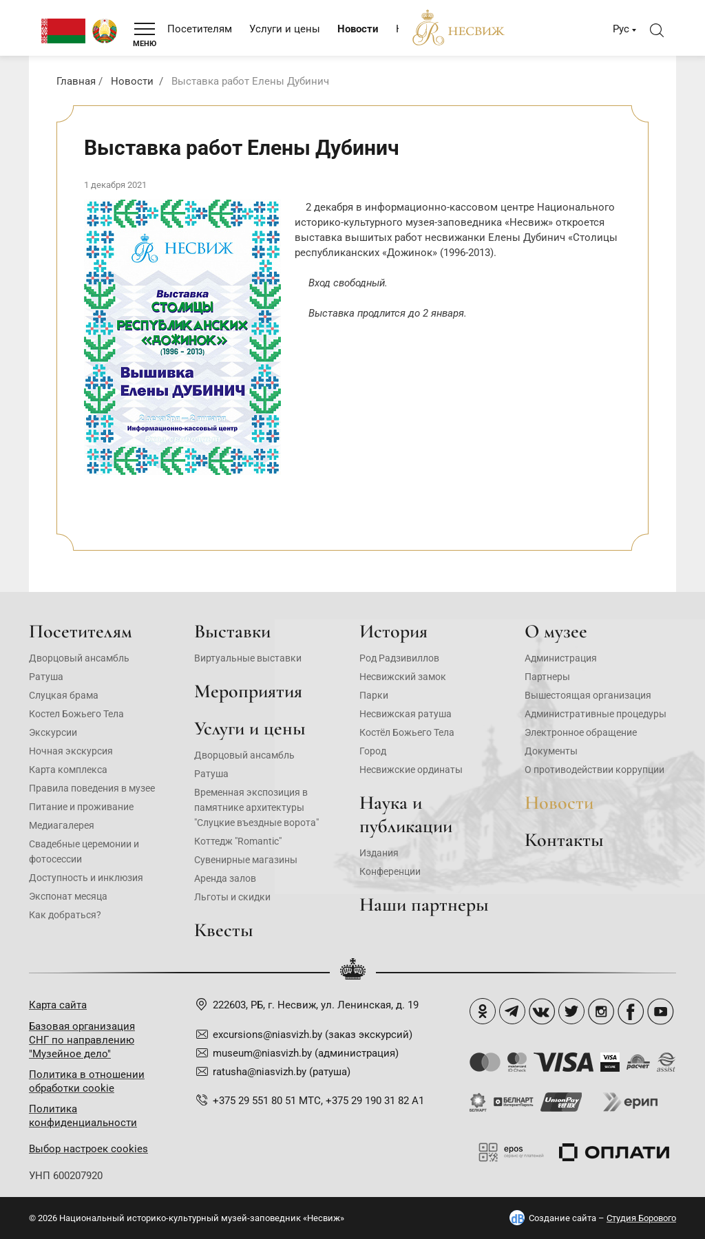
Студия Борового (641, 1218)
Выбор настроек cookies (88, 1149)
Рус (621, 29)
